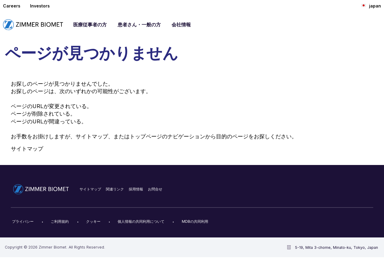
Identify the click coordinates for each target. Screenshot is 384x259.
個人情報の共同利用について (141, 221)
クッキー (93, 221)
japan (371, 5)
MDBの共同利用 (195, 221)
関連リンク (115, 189)
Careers (11, 5)
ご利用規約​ (60, 221)
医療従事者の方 (90, 25)
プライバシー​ (23, 221)
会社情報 (181, 25)
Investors (40, 5)
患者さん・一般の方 (139, 25)
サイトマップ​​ (90, 189)
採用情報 (136, 189)
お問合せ (155, 189)
